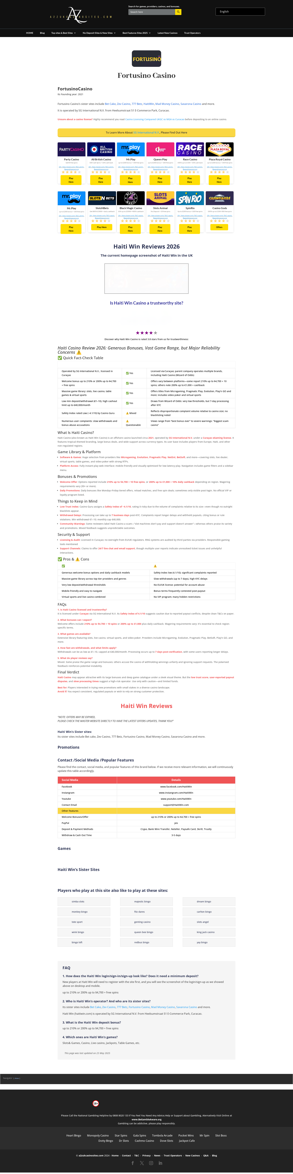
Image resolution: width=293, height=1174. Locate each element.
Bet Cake (110, 104)
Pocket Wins (186, 1137)
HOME (29, 33)
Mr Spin (204, 1137)
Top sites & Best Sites (62, 33)
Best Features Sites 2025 (135, 33)
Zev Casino (123, 104)
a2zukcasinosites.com (91, 1157)
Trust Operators (192, 33)
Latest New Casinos (167, 33)
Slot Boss (221, 1137)
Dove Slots (166, 1142)
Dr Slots (124, 1142)
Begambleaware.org (71, 169)
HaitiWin (149, 104)
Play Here (71, 180)
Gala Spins (139, 1137)
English (224, 11)
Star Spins (121, 1137)
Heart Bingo (73, 1137)
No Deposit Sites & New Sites (98, 33)
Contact (126, 1157)
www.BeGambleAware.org (146, 1120)
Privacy (146, 1157)
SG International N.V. (146, 132)
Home (115, 1157)
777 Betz (137, 104)
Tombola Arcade (162, 1137)
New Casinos (192, 1157)
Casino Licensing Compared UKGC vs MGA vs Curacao (154, 119)
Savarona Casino (191, 104)
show (17, 1080)
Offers (219, 227)
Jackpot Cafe (187, 1142)
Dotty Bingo (105, 1142)
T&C (136, 1157)
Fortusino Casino (139, 1008)
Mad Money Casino (167, 104)
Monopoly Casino (98, 1137)
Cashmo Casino (144, 1142)
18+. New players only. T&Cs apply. (71, 167)
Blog (42, 33)
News (157, 1157)
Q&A (206, 1157)
